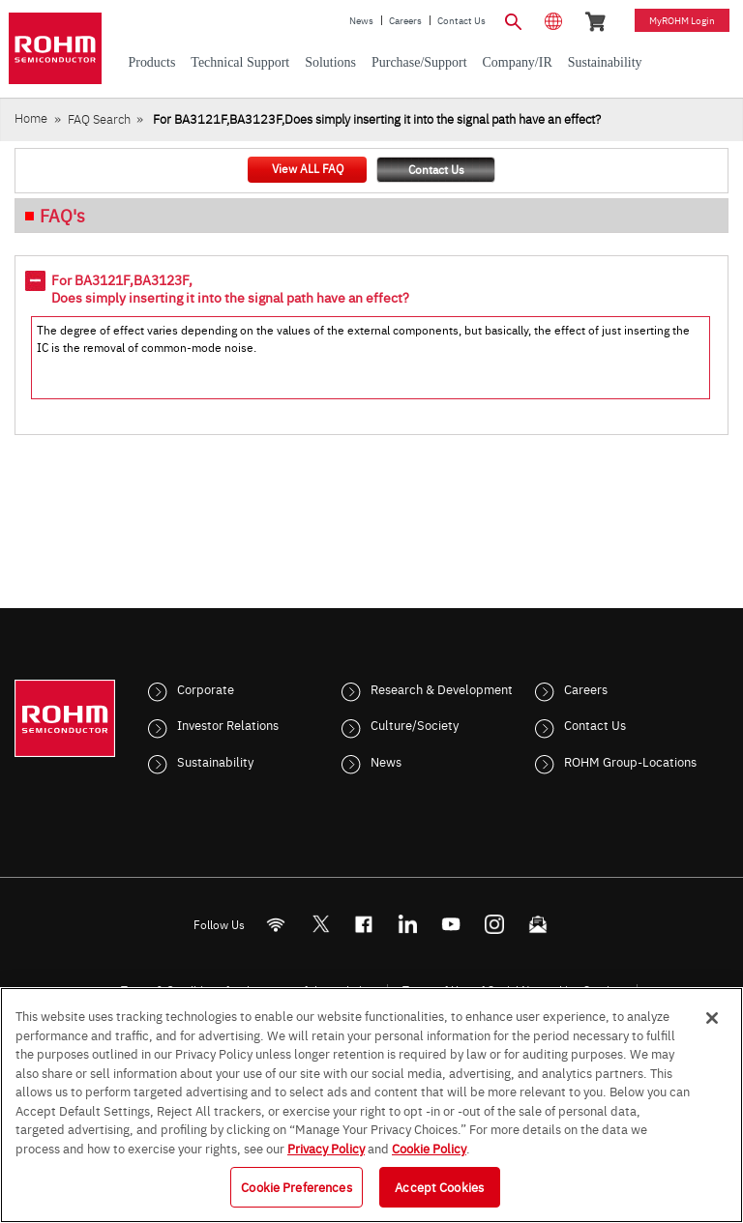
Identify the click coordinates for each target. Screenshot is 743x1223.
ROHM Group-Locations (630, 761)
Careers (405, 20)
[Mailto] (538, 924)
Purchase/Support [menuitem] (419, 62)
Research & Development (442, 688)
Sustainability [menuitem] (605, 62)
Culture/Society (415, 724)
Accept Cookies (439, 1186)
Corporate (205, 688)
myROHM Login (682, 20)
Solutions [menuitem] (330, 62)
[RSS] (276, 924)
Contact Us (461, 20)
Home (31, 117)
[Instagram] (495, 924)
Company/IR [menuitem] (517, 62)
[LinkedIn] (408, 924)
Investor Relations (228, 724)
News (361, 20)
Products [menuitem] (151, 62)
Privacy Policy (326, 1147)
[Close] (712, 1018)
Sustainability (215, 761)
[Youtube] (451, 924)
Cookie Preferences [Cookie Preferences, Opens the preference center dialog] (296, 1186)
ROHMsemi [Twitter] (320, 924)
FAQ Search (99, 118)
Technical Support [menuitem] (240, 62)
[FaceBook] (364, 924)
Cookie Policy (429, 1147)
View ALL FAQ (307, 168)
